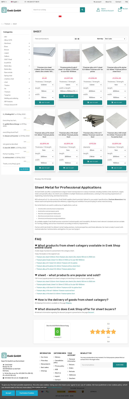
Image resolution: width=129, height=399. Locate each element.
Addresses (72, 375)
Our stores (44, 357)
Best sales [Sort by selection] (108, 39)
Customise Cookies (27, 393)
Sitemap (44, 371)
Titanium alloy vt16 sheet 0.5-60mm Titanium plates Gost (68, 135)
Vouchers (72, 378)
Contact (118, 2)
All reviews (24, 169)
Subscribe (120, 365)
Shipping (68, 303)
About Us (108, 2)
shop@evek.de (23, 378)
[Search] (58, 9)
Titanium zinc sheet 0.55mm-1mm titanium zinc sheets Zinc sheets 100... (44, 69)
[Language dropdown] (15, 2)
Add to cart (44, 102)
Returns (71, 365)
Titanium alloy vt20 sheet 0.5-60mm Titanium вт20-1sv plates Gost (116, 135)
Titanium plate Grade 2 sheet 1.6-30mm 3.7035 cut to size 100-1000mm (68, 69)
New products (45, 364)
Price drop (44, 360)
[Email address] (96, 364)
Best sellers (45, 367)
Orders (71, 368)
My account (97, 2)
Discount (91, 312)
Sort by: (100, 39)
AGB (56, 369)
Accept (8, 393)
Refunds (72, 371)
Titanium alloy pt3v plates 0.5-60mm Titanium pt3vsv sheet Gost (117, 69)
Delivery (57, 357)
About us (58, 373)
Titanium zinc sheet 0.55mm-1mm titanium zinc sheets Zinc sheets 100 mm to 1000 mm (65, 257)
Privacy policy (59, 366)
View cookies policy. (54, 387)
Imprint (57, 376)
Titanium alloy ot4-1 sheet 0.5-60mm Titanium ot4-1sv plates (92, 69)
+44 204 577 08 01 (32, 2)
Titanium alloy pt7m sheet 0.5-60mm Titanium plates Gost (44, 135)
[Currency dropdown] (4, 2)
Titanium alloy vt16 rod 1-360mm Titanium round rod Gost (93, 135)
